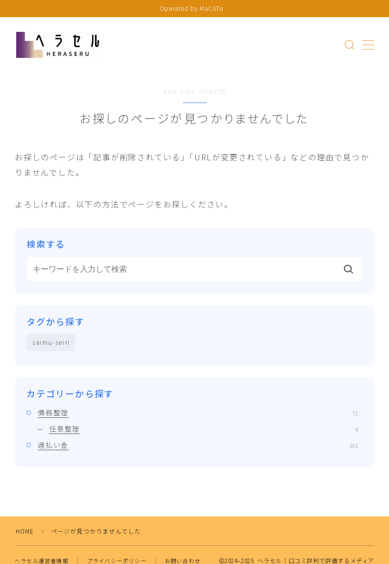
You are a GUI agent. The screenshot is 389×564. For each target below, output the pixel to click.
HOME (25, 531)
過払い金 (198, 445)
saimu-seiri (51, 342)
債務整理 (198, 412)
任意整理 (203, 429)
